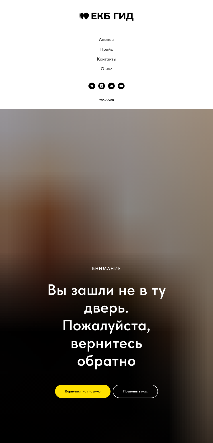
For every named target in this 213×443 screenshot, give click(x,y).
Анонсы (106, 39)
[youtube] (121, 86)
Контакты (106, 59)
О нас (107, 68)
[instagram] (101, 86)
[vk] (111, 86)
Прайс (106, 49)
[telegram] (91, 86)
